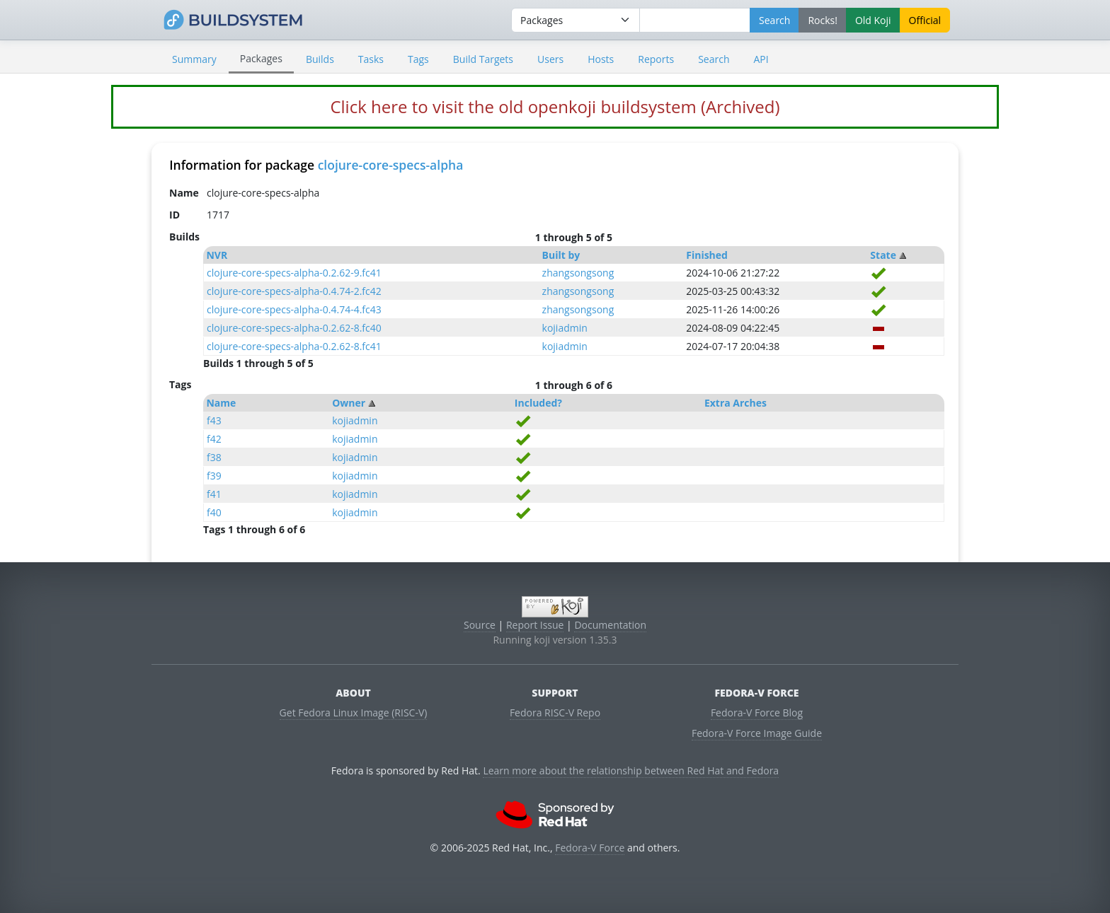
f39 (214, 475)
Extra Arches (735, 402)
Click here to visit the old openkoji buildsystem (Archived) (554, 106)
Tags (418, 59)
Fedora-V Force (589, 847)
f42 (214, 439)
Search (713, 59)
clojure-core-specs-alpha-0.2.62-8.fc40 (294, 328)
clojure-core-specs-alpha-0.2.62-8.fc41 (294, 346)
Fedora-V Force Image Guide (757, 733)
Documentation (610, 625)
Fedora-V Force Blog (757, 712)
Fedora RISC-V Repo (555, 712)
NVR (216, 255)
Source (480, 625)
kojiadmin (565, 328)
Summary (194, 59)
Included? (538, 402)
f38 (214, 457)
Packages (261, 58)
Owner (348, 402)
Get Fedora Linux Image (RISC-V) (354, 712)
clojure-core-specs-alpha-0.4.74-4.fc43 (294, 309)
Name (221, 402)
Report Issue (535, 625)
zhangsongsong (578, 272)
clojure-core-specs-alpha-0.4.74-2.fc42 (294, 291)
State (883, 255)
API (760, 59)
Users (550, 59)
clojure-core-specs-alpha (391, 164)
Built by (561, 255)
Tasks (371, 59)
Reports (656, 59)
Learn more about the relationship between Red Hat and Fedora (631, 770)
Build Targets (483, 59)
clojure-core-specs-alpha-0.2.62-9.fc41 (294, 272)
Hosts (601, 59)
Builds (320, 59)
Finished (707, 255)
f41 (214, 494)
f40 (214, 512)
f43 (214, 420)
